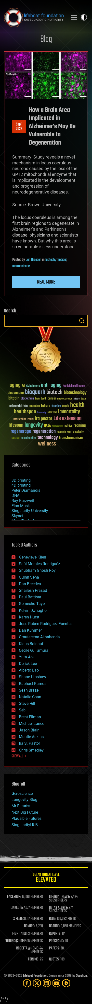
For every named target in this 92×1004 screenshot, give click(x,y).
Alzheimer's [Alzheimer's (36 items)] (33, 386)
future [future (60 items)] (45, 405)
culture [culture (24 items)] (76, 399)
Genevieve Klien (32, 557)
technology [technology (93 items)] (48, 438)
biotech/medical (55, 260)
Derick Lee (28, 663)
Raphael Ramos (32, 683)
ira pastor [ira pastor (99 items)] (43, 419)
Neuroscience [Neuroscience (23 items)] (57, 426)
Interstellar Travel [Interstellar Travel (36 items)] (23, 419)
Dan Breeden (33, 260)
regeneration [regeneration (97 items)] (44, 431)
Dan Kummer (30, 630)
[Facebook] (27, 983)
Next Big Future (25, 812)
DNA (15, 495)
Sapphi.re (81, 976)
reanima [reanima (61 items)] (80, 425)
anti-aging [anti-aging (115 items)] (51, 385)
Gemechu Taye (32, 603)
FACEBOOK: (14, 897)
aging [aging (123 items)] (15, 385)
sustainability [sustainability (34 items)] (28, 438)
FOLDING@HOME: (15, 941)
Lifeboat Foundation (35, 976)
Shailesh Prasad (33, 590)
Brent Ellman (30, 717)
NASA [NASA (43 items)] (47, 426)
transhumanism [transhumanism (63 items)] (71, 437)
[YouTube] (56, 983)
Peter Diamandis (26, 490)
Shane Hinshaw (32, 676)
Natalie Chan (30, 697)
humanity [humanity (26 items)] (41, 412)
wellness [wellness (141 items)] (47, 444)
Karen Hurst (29, 617)
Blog (46, 39)
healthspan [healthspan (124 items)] (25, 412)
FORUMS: (33, 959)
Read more (46, 282)
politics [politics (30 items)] (68, 426)
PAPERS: (54, 948)
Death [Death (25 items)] (83, 399)
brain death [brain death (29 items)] (40, 398)
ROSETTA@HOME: (27, 948)
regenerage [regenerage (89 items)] (21, 431)
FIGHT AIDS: (19, 934)
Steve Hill (27, 703)
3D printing (21, 480)
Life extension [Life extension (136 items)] (67, 418)
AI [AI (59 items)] (23, 386)
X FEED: (18, 919)
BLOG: (52, 919)
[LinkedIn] (47, 983)
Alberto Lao (29, 670)
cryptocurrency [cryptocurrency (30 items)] (64, 398)
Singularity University (30, 510)
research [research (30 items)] (61, 432)
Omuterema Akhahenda (39, 637)
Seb (22, 710)
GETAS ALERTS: (58, 908)
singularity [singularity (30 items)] (78, 432)
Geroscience (22, 793)
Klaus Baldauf (31, 643)
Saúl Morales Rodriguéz (39, 563)
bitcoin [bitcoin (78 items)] (13, 398)
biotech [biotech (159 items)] (54, 392)
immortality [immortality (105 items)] (69, 412)
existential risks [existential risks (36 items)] (18, 406)
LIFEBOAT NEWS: (59, 897)
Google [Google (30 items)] (65, 406)
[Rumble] (66, 983)
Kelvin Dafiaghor (33, 610)
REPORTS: (55, 934)
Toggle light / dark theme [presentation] (84, 17)
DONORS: (29, 926)
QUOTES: (54, 959)
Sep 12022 (19, 126)
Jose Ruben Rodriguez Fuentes (45, 623)
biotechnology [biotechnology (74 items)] (75, 392)
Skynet (17, 515)
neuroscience (21, 266)
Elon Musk (21, 505)
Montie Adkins (31, 736)
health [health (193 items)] (77, 405)
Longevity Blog (24, 799)
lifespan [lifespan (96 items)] (16, 425)
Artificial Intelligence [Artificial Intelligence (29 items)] (74, 386)
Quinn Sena (29, 577)
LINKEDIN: (17, 908)
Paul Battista (30, 597)
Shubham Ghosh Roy (37, 570)
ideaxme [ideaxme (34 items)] (52, 412)
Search (82, 321)
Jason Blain (29, 730)
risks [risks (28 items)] (69, 432)
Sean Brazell (29, 690)
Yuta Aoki (27, 657)
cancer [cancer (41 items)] (52, 399)
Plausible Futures (26, 818)
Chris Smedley (31, 750)
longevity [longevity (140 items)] (34, 425)
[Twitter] (37, 983)
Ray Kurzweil (23, 500)
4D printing (21, 485)
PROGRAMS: (56, 941)
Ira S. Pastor (29, 743)
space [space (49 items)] (16, 438)
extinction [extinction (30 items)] (34, 406)
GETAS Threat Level (46, 878)
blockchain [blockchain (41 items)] (27, 399)
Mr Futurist (21, 806)
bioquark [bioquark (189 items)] (35, 392)
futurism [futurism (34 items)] (56, 406)
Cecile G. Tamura (33, 650)
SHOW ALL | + (19, 756)
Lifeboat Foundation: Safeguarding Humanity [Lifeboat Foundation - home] (34, 17)
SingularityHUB (25, 824)
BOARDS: (54, 926)
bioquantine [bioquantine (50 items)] (16, 393)
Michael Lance (31, 723)
